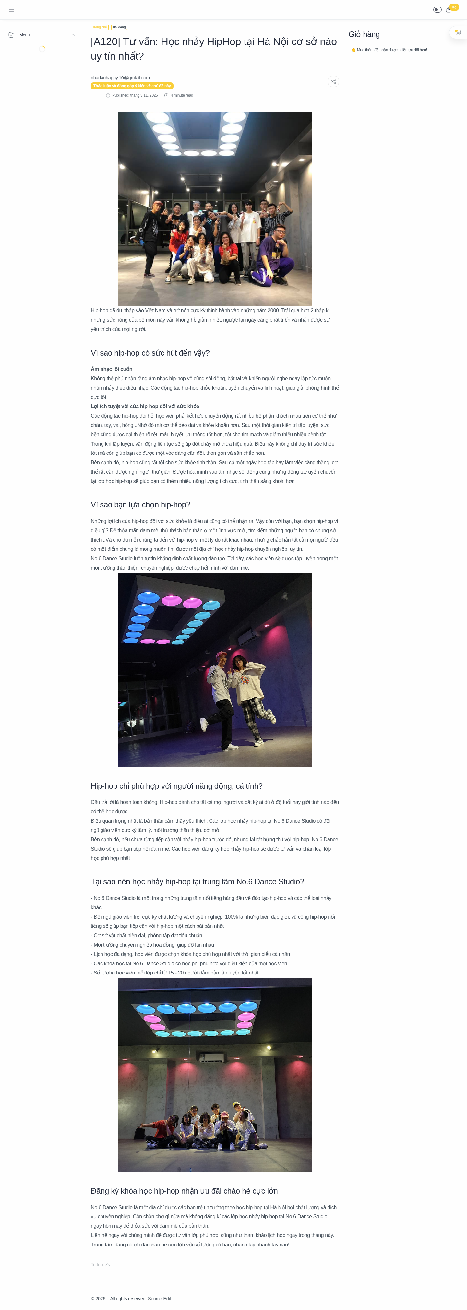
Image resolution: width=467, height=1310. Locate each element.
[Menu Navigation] (11, 9)
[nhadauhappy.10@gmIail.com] (120, 77)
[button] (437, 10)
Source (155, 1298)
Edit (167, 1298)
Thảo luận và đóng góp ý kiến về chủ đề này (132, 86)
